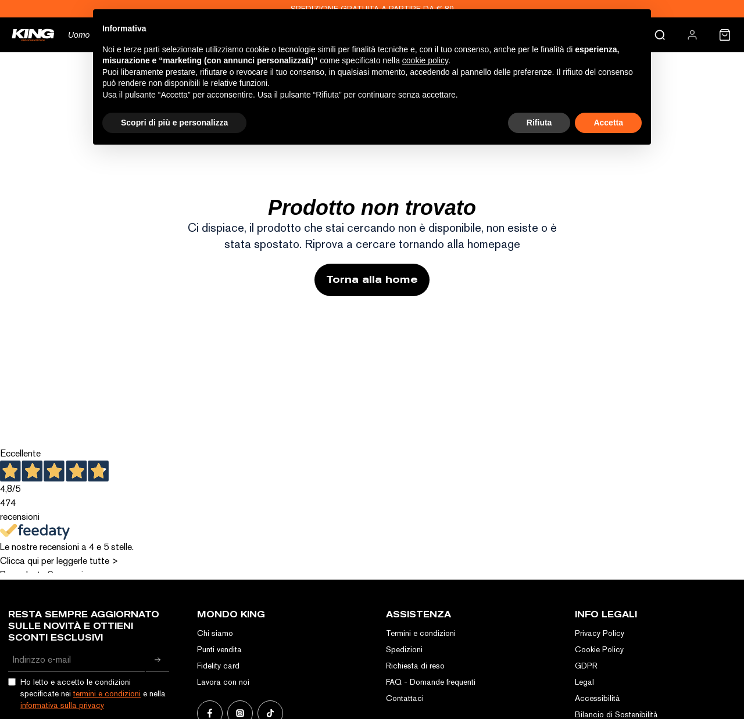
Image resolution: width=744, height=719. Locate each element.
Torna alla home (372, 279)
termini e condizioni (107, 693)
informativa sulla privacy (62, 705)
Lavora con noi (223, 681)
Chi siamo (215, 633)
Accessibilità (597, 698)
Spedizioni (404, 649)
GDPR (586, 665)
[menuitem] (692, 35)
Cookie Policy (599, 649)
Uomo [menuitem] (79, 34)
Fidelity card (218, 665)
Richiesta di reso (415, 665)
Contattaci (405, 698)
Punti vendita (219, 649)
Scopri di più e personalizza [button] (174, 122)
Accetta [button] (608, 122)
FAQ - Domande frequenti (430, 681)
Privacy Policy (599, 633)
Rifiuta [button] (539, 122)
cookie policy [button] (425, 60)
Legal (584, 681)
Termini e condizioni (421, 633)
